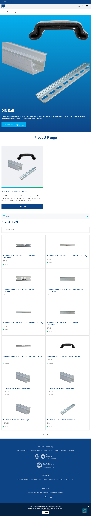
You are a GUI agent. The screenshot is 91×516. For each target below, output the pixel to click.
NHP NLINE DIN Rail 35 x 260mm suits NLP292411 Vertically (67, 256)
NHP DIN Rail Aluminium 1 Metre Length (16, 420)
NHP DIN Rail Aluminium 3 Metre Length (16, 388)
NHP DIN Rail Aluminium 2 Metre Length (60, 388)
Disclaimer (67, 479)
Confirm (45, 512)
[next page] (51, 434)
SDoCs (72, 479)
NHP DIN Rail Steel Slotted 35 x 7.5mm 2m (61, 420)
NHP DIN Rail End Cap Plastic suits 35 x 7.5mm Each (64, 356)
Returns (45, 479)
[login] (82, 6)
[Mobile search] (79, 6)
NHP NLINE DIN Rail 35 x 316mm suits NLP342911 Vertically (23, 323)
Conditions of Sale (53, 479)
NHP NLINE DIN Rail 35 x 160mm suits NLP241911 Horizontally (19, 257)
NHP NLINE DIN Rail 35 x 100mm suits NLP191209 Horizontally (19, 290)
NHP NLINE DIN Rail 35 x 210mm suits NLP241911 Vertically (23, 356)
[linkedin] (45, 497)
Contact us (27, 479)
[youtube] (51, 497)
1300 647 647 (5, 2)
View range (22, 206)
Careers (40, 479)
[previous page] (39, 434)
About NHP (34, 479)
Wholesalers (20, 479)
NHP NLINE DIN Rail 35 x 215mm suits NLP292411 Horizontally (63, 324)
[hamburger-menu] (87, 6)
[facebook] (40, 497)
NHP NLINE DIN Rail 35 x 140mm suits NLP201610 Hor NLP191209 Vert (65, 290)
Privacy (61, 479)
